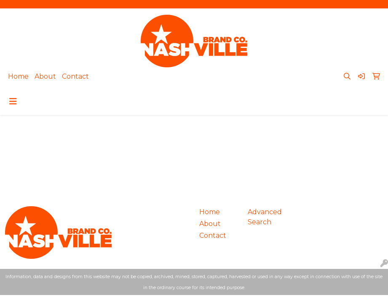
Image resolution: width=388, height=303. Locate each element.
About (45, 76)
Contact (75, 76)
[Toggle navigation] (13, 101)
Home (18, 76)
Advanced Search (265, 217)
